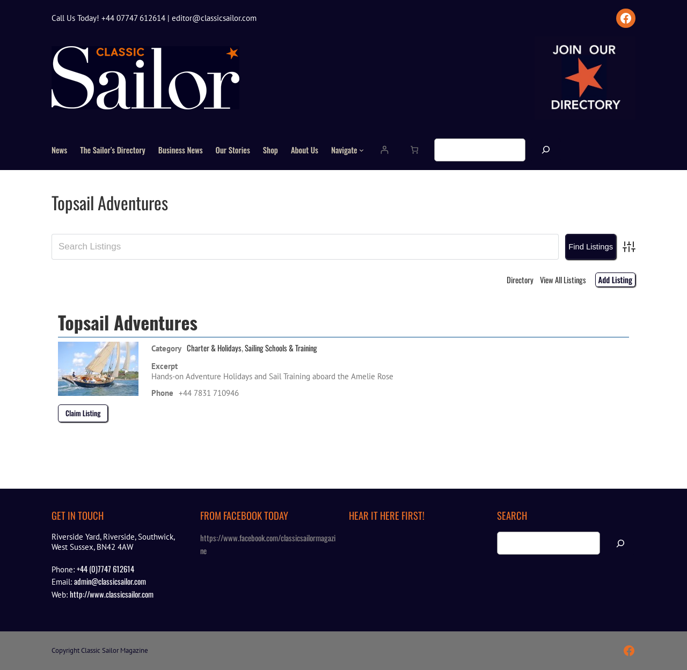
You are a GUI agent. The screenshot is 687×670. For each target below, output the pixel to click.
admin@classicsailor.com (110, 581)
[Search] (546, 149)
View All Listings (563, 279)
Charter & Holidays (214, 348)
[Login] (384, 150)
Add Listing (615, 279)
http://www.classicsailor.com (112, 594)
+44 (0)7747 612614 (105, 569)
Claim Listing (82, 413)
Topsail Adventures (128, 322)
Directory (520, 279)
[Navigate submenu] (361, 150)
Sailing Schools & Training (281, 348)
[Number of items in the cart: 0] (414, 150)
